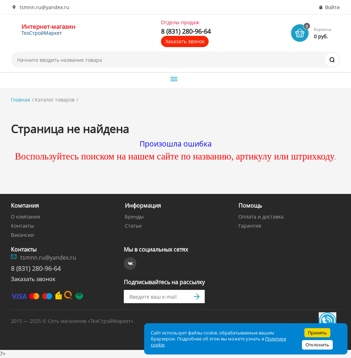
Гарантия (249, 225)
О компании (25, 216)
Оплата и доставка (261, 216)
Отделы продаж (180, 22)
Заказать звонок (184, 41)
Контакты (22, 225)
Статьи (133, 225)
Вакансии (22, 235)
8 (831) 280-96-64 (186, 31)
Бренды (134, 216)
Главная (20, 99)
